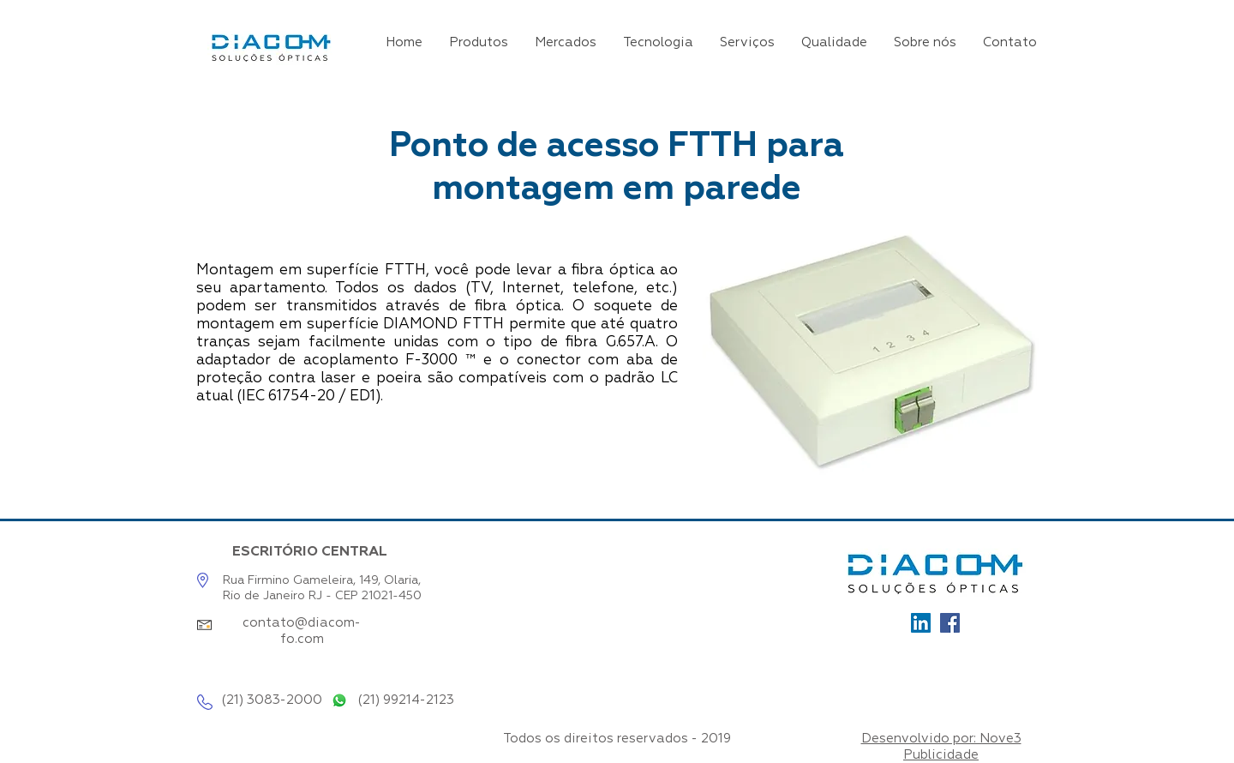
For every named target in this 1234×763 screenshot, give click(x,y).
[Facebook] (950, 623)
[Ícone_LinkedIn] (921, 623)
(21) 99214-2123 (405, 700)
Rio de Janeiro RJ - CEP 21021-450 (322, 596)
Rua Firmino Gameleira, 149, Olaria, (322, 580)
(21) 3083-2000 (271, 700)
